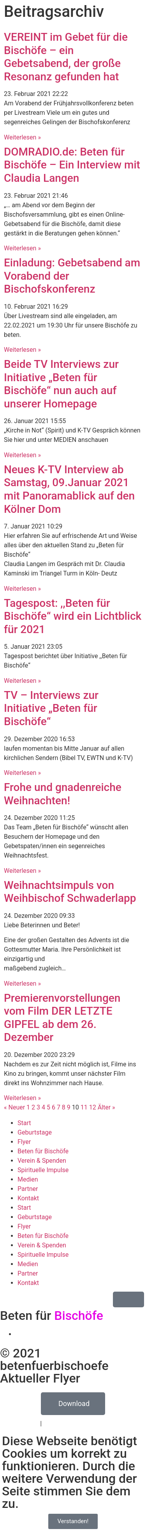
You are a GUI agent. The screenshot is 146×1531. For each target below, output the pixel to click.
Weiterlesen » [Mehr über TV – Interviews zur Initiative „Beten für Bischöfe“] (22, 772)
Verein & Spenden (42, 1160)
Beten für (51, 1315)
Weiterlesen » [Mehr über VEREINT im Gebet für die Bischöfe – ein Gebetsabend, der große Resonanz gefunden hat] (22, 137)
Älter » (106, 1107)
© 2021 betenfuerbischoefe (54, 1359)
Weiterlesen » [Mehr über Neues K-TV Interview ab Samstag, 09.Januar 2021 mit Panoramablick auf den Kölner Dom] (22, 588)
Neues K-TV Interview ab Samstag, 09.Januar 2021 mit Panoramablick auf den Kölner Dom (69, 489)
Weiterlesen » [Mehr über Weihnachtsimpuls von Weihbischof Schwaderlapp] (22, 983)
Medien (28, 1179)
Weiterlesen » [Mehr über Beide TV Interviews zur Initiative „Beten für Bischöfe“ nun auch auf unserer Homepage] (22, 455)
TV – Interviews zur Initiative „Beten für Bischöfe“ (51, 708)
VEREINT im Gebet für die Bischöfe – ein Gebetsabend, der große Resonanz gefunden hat (66, 57)
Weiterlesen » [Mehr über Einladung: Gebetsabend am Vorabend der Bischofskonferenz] (22, 349)
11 (84, 1107)
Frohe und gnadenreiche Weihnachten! (62, 794)
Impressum (59, 1423)
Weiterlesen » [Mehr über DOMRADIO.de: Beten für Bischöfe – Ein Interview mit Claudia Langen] (22, 248)
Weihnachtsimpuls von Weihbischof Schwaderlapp (70, 892)
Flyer (24, 1142)
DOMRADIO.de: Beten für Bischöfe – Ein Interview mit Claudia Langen (72, 165)
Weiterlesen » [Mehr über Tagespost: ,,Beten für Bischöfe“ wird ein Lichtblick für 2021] (22, 680)
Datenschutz (21, 1423)
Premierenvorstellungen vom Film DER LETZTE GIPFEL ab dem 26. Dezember (62, 1018)
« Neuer (14, 1107)
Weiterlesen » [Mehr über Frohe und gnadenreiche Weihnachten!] (22, 870)
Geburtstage (35, 1132)
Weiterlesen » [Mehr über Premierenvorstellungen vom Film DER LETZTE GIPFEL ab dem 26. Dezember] (22, 1098)
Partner (28, 1189)
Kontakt (28, 1198)
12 (92, 1107)
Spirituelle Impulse (43, 1170)
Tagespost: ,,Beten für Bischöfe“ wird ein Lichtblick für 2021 (72, 616)
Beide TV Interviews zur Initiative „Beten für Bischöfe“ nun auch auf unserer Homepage (61, 384)
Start (24, 1123)
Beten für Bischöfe (43, 1151)
